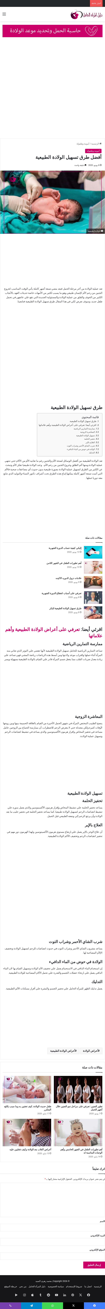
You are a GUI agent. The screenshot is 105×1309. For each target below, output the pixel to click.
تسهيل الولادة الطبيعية (85, 435)
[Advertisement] (52, 65)
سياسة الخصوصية (56, 1286)
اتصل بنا (88, 1286)
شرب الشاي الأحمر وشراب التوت (81, 446)
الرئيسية (96, 143)
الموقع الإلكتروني (97, 1250)
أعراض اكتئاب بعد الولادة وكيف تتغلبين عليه (30, 1149)
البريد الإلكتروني (97, 1235)
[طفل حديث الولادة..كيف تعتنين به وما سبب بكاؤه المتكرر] (27, 1089)
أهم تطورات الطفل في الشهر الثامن (63, 563)
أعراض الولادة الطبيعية (62, 1050)
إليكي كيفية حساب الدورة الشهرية (65, 548)
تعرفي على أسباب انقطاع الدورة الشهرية (61, 593)
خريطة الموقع (10, 1286)
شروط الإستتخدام (74, 1286)
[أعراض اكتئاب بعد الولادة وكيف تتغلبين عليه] (27, 1132)
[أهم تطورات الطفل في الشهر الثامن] (93, 567)
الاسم (102, 1221)
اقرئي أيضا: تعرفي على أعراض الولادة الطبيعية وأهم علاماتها (67, 425)
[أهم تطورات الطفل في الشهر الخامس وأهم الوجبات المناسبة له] (78, 1132)
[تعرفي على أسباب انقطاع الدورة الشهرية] (93, 597)
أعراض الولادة (90, 1050)
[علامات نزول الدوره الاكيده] (93, 582)
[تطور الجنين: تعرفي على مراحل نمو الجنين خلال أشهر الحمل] (78, 1089)
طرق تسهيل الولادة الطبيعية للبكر (65, 608)
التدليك (92, 452)
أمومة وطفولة (83, 143)
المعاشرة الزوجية (87, 432)
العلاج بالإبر (90, 442)
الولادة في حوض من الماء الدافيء (81, 449)
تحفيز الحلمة (89, 439)
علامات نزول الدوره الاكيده (68, 578)
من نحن (22, 1286)
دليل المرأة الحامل (37, 1286)
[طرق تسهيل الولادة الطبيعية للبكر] (93, 612)
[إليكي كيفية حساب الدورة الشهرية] (93, 552)
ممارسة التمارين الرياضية (84, 429)
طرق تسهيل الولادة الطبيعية (83, 421)
